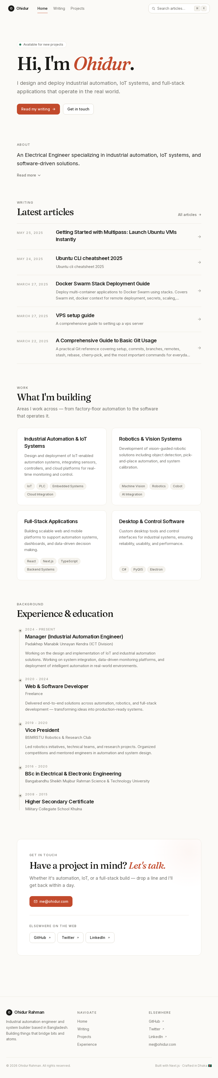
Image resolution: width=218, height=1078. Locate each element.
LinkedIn (100, 939)
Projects (78, 8)
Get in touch (78, 109)
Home (42, 9)
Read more (29, 175)
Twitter (70, 939)
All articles (189, 214)
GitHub (42, 939)
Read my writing (38, 109)
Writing (59, 8)
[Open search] (179, 8)
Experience (87, 1044)
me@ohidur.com (51, 901)
